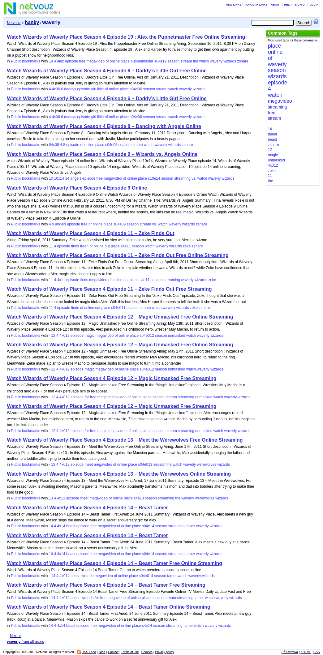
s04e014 (146, 576)
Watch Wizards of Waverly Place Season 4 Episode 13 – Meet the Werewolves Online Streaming (119, 474)
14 (67, 178)
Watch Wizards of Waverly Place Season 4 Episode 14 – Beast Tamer (87, 507)
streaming (182, 178)
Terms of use (130, 652)
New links (234, 4)
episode (71, 61)
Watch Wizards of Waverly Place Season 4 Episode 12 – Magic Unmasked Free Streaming (111, 378)
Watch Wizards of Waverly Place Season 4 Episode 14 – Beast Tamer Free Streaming (106, 585)
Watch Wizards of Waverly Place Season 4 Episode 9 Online (77, 188)
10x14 (59, 178)
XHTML (305, 652)
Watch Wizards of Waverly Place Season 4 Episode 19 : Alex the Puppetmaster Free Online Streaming (126, 37)
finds (75, 246)
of (107, 61)
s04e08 (111, 145)
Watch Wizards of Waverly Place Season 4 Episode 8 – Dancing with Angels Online (104, 126)
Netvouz (13, 23)
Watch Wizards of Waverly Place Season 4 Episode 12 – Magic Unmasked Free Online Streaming (120, 316)
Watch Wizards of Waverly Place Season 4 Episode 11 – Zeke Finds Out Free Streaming (109, 289)
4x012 (64, 335)
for (86, 397)
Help (287, 4)
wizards (230, 61)
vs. (194, 178)
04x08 (54, 145)
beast (70, 526)
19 (51, 61)
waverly (216, 61)
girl (93, 89)
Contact (113, 652)
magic (89, 335)
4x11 (61, 280)
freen (84, 246)
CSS (316, 652)
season (174, 61)
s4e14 (147, 625)
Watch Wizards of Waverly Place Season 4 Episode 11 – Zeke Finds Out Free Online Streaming (117, 255)
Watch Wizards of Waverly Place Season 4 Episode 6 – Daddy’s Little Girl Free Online (106, 70)
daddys (70, 89)
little (100, 89)
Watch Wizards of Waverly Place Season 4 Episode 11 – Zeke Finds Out (90, 233)
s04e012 (147, 335)
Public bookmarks (25, 61)
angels (75, 178)
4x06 (56, 89)
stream (186, 61)
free (82, 61)
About (276, 4)
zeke (187, 246)
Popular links (256, 4)
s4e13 (139, 498)
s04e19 (160, 61)
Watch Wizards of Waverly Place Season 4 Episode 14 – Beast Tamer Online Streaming (108, 607)
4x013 (64, 464)
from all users (25, 642)
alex (60, 61)
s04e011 (118, 308)
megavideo (95, 61)
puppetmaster (142, 61)
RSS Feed (89, 652)
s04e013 (145, 464)
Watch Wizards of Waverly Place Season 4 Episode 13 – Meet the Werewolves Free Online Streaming (125, 440)
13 (53, 464)
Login (314, 4)
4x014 (64, 576)
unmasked (176, 335)
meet (88, 464)
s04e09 (120, 224)
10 (51, 178)
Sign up (300, 4)
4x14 (61, 526)
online (115, 61)
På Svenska (290, 652)
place (125, 61)
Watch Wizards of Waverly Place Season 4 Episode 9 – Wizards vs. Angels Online (102, 154)
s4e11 (126, 246)
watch (204, 61)
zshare (242, 61)
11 (51, 246)
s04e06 (136, 89)
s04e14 (148, 526)
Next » (15, 636)
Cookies (147, 652)
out (107, 246)
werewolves (206, 464)
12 (53, 335)
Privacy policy (164, 652)
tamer (190, 526)
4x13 (61, 498)
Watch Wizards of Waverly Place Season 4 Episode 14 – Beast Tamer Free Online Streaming (114, 563)
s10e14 (154, 178)
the (195, 61)
